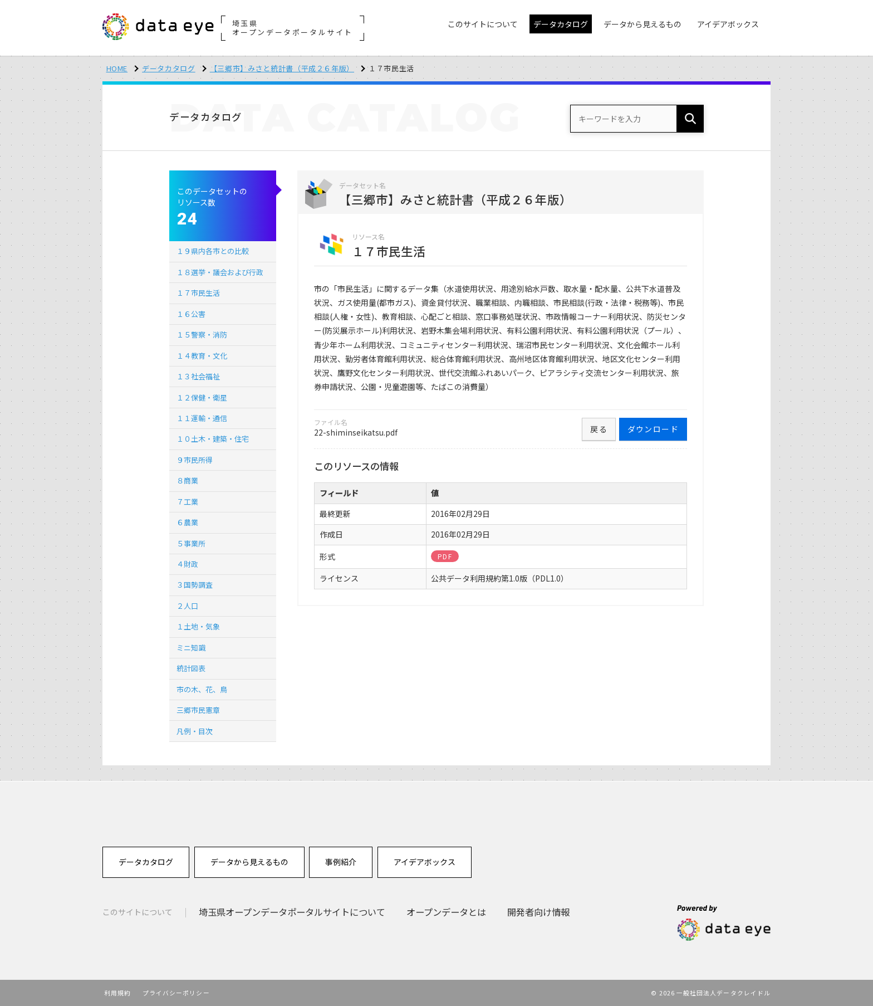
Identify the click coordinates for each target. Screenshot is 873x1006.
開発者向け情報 (538, 912)
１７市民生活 (198, 292)
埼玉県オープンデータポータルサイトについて (292, 912)
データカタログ (168, 68)
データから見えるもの (249, 861)
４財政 (187, 564)
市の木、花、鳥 (201, 689)
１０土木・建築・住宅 (212, 438)
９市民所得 (194, 460)
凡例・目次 (194, 731)
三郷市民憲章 (198, 710)
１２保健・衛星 (201, 397)
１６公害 (190, 314)
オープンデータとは (446, 912)
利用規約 (117, 992)
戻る (598, 428)
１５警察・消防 (201, 334)
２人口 (187, 605)
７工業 (187, 501)
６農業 (187, 522)
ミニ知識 (190, 647)
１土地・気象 (198, 626)
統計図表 (190, 668)
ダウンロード (653, 428)
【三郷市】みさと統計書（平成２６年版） (282, 68)
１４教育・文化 (201, 355)
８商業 (187, 480)
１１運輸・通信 (201, 418)
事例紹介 (340, 861)
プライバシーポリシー (176, 992)
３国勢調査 (194, 584)
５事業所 (190, 543)
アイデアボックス (424, 861)
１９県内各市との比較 (212, 251)
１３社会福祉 (198, 376)
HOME (117, 68)
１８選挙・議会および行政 (219, 272)
